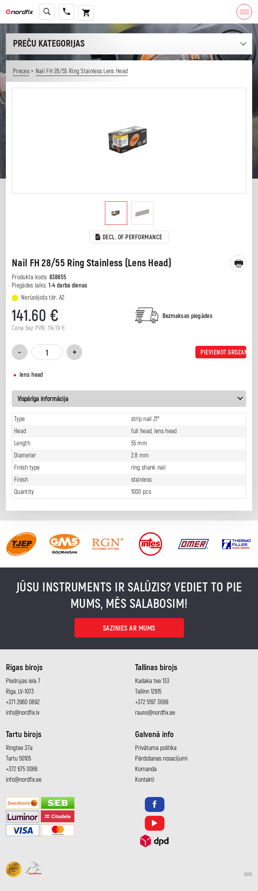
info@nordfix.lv (23, 713)
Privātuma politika (156, 748)
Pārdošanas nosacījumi (161, 759)
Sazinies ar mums (129, 628)
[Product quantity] (47, 352)
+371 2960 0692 (23, 702)
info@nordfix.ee (23, 780)
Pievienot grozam (223, 352)
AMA (248, 874)
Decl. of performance (129, 237)
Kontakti (144, 780)
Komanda (146, 769)
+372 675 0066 (22, 769)
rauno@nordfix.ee (155, 713)
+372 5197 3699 (151, 702)
